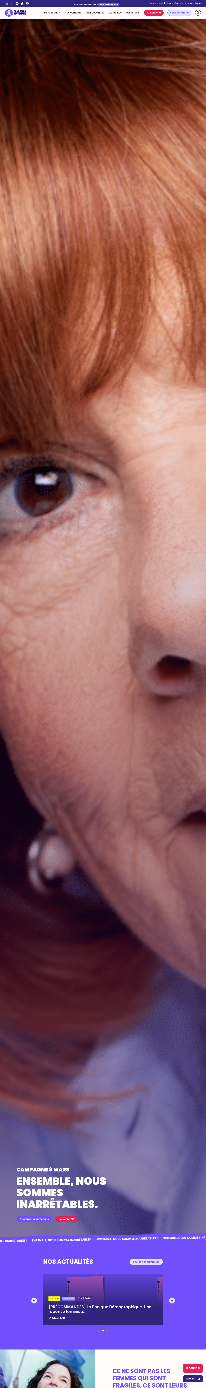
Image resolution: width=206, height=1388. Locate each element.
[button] (34, 1300)
